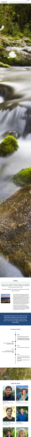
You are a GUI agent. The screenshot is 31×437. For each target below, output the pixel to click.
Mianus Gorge (5, 285)
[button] (29, 276)
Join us (17, 320)
